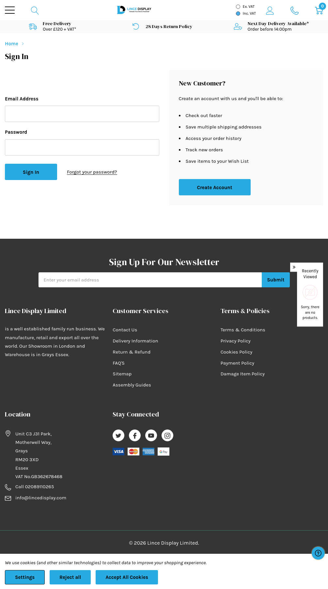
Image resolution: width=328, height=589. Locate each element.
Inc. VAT (249, 13)
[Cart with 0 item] (319, 10)
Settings (25, 577)
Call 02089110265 (34, 487)
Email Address (22, 99)
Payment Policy (237, 363)
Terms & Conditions (243, 330)
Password (16, 132)
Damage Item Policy (243, 374)
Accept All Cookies (126, 577)
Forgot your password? (92, 172)
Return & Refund (131, 352)
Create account (214, 187)
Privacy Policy (236, 341)
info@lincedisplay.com (40, 498)
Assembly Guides (132, 385)
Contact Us (125, 330)
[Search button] (35, 10)
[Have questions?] (318, 553)
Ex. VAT (248, 6)
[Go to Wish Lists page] (294, 10)
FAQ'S (119, 363)
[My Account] (270, 10)
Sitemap (122, 374)
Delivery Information (135, 341)
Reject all (70, 577)
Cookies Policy (237, 352)
